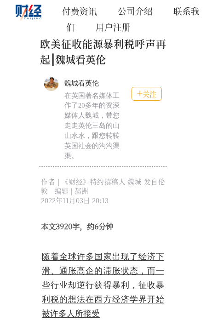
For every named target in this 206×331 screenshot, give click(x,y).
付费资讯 (79, 11)
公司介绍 (135, 11)
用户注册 (113, 27)
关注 (146, 94)
